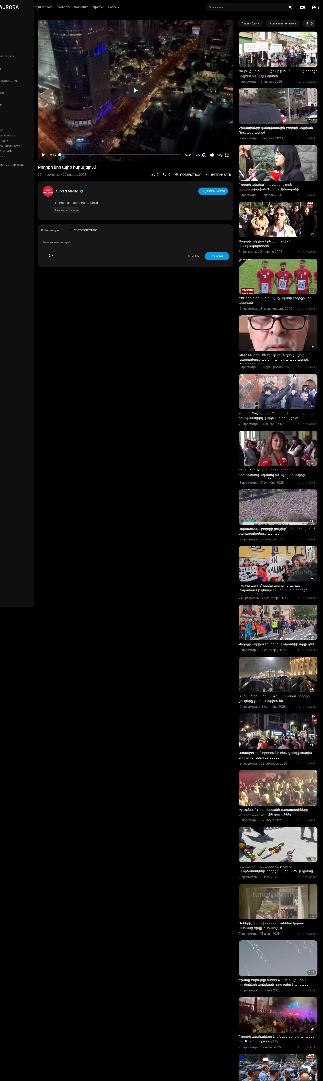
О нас (9, 151)
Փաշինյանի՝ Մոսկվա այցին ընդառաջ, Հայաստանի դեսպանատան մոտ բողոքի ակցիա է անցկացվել (281, 554)
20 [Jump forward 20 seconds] (213, 155)
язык (29, 156)
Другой (134, 7)
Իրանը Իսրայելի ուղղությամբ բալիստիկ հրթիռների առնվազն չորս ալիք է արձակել (280, 929)
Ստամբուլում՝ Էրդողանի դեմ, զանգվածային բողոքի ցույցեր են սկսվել (280, 713)
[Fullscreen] (235, 155)
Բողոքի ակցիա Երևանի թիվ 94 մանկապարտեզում (273, 228)
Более (150, 7)
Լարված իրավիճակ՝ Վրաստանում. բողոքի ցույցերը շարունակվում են (276, 660)
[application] (153, 90)
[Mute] (220, 155)
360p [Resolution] (228, 155)
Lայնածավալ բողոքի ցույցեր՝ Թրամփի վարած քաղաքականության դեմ (279, 499)
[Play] (71, 155)
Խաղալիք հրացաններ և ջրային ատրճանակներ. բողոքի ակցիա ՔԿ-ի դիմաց (278, 821)
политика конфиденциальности (27, 146)
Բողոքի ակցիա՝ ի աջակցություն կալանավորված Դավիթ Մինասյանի (277, 175)
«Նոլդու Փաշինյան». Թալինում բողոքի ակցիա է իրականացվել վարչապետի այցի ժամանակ (278, 392)
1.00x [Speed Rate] (206, 155)
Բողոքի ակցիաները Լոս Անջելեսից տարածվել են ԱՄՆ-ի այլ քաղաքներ (277, 982)
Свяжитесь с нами (28, 151)
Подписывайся (221, 191)
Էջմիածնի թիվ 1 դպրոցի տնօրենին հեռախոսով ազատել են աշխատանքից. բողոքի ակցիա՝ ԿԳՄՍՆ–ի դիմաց (280, 447)
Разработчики (15, 156)
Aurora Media (97, 191)
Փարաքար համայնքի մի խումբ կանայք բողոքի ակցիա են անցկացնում (280, 69)
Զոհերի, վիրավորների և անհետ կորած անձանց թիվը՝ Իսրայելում (279, 874)
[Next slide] (311, 23)
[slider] (138, 154)
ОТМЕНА (202, 256)
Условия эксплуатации (21, 141)
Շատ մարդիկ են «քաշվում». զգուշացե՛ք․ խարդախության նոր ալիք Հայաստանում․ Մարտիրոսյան (280, 337)
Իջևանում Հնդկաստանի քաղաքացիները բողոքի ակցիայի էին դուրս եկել (281, 766)
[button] (314, 7)
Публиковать (225, 256)
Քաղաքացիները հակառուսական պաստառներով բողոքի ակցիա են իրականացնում (275, 1037)
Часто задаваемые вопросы (24, 136)
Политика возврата (18, 130)
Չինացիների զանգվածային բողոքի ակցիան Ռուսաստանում (276, 122)
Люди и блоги (79, 7)
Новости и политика (109, 7)
